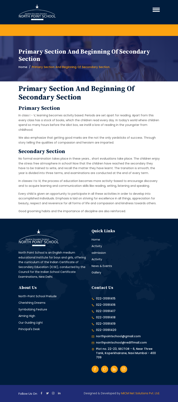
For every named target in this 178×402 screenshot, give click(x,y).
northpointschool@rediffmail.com (121, 342)
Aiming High (26, 316)
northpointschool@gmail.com (118, 336)
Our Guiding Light (30, 323)
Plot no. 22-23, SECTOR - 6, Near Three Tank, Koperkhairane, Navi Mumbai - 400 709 (126, 353)
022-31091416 (105, 305)
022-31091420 (106, 330)
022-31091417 (105, 311)
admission (99, 253)
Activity (97, 246)
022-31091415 (105, 298)
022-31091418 (105, 317)
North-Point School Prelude (37, 296)
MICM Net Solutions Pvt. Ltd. (140, 393)
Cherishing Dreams (31, 303)
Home (22, 67)
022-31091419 (105, 324)
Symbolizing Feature (32, 309)
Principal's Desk (29, 329)
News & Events (102, 266)
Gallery (96, 272)
